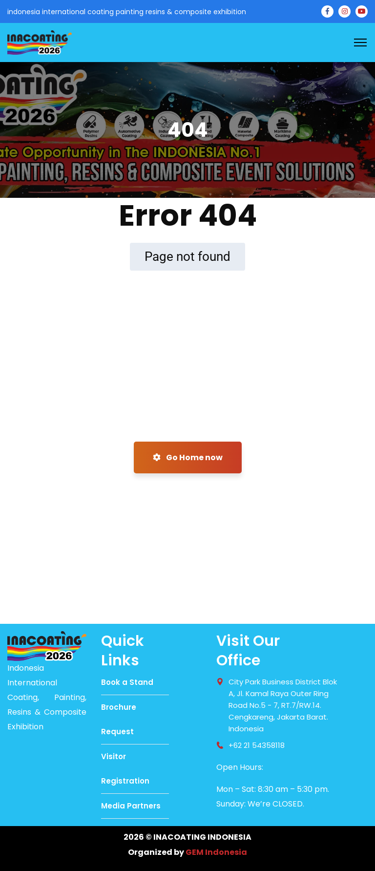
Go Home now (188, 457)
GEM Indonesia (216, 852)
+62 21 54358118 (257, 745)
